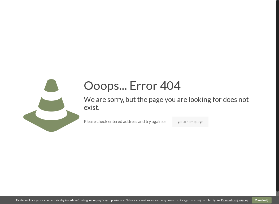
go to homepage (190, 121)
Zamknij (261, 200)
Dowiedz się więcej (234, 200)
